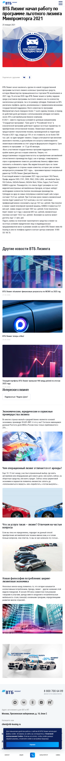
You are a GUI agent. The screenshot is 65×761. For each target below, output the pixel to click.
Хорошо (32, 745)
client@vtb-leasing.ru (11, 724)
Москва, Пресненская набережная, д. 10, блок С (24, 713)
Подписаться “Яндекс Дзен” (16, 397)
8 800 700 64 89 (54, 3)
